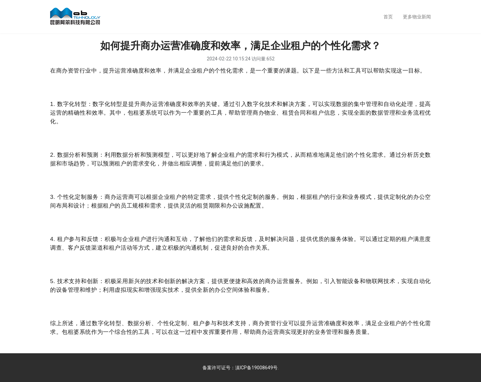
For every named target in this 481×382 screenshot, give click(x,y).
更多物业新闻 (417, 16)
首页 (388, 16)
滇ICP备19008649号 (256, 367)
